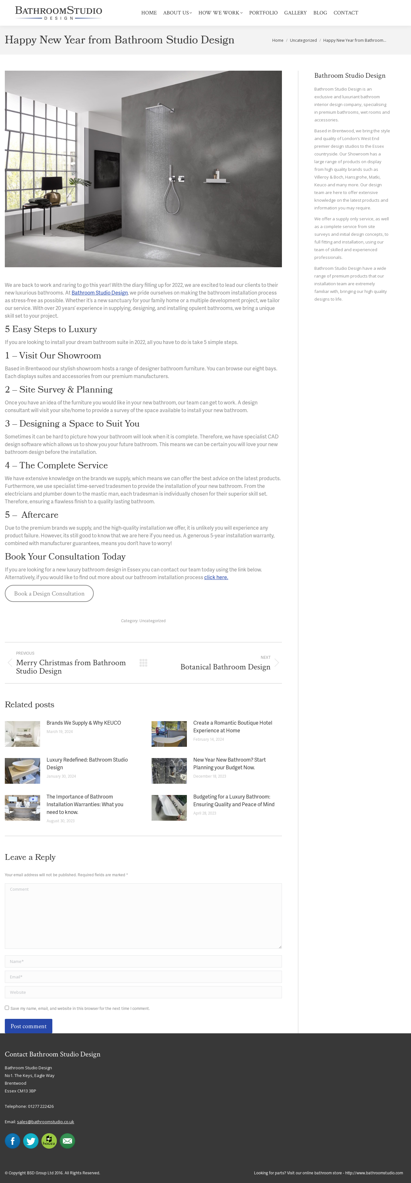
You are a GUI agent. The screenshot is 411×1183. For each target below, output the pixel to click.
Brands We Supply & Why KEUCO (84, 723)
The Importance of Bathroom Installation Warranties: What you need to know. (85, 805)
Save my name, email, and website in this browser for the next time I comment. (80, 1008)
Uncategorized (152, 621)
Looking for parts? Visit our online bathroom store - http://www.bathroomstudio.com (328, 1173)
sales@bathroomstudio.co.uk (45, 1122)
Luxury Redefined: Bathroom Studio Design (87, 764)
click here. (216, 578)
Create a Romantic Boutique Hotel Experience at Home (232, 727)
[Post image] (22, 734)
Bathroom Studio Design (100, 293)
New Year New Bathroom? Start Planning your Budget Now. (229, 764)
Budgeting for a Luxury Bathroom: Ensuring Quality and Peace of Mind (234, 801)
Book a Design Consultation (49, 593)
